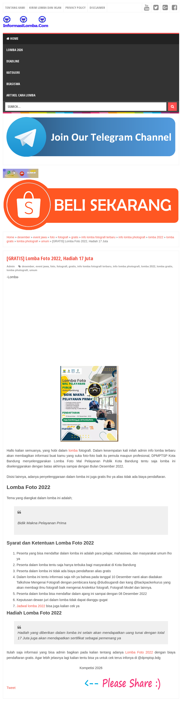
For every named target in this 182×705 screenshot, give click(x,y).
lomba (72, 450)
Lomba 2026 (14, 50)
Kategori (13, 72)
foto (52, 266)
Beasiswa (13, 84)
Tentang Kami (15, 7)
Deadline (12, 61)
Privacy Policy (75, 7)
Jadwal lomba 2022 (31, 606)
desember (28, 266)
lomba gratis (164, 266)
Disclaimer (97, 7)
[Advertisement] (91, 317)
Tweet (11, 688)
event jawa (42, 266)
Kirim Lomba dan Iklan (45, 7)
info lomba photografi (126, 266)
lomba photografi (17, 270)
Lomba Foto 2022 (139, 652)
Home (12, 38)
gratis (72, 266)
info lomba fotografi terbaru (94, 266)
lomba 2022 (148, 266)
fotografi (62, 266)
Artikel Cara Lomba (20, 95)
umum (33, 270)
